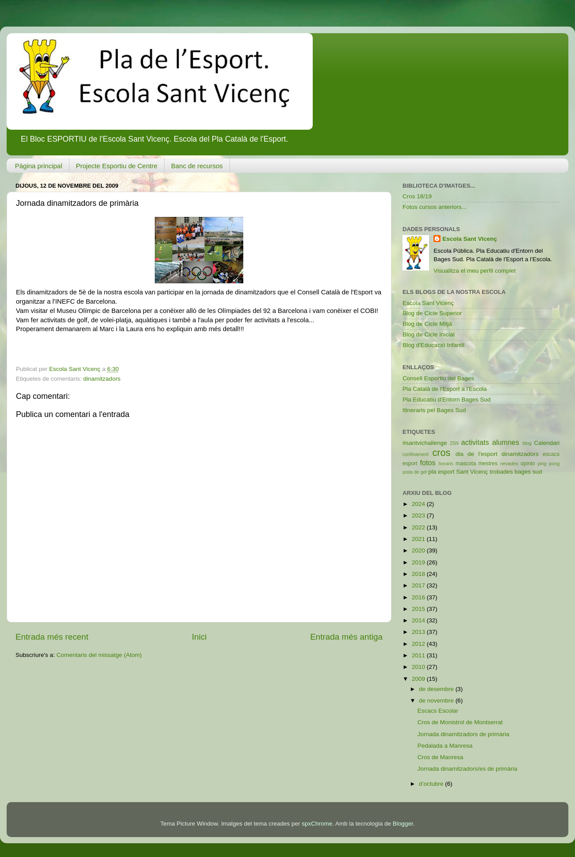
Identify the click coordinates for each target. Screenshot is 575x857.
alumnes (505, 442)
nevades (509, 463)
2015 (419, 609)
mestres (488, 463)
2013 (419, 632)
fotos (428, 463)
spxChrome (317, 823)
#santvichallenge (424, 443)
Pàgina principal (38, 166)
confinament (415, 454)
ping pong (548, 463)
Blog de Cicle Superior (432, 313)
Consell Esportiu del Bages (438, 378)
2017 (419, 585)
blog (526, 443)
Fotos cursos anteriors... (434, 207)
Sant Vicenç (472, 471)
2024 (419, 504)
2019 (419, 562)
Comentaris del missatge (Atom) (99, 655)
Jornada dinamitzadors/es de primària (468, 768)
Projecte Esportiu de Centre (116, 166)
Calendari (547, 443)
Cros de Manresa (441, 757)
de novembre (437, 700)
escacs (551, 454)
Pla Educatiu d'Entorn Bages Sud (446, 399)
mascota (466, 463)
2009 (419, 679)
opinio (528, 463)
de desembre (437, 689)
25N (454, 443)
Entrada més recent (51, 636)
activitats (475, 442)
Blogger (403, 823)
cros (441, 452)
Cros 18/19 (417, 196)
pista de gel (414, 472)
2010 (419, 667)
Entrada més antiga (346, 636)
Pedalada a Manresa (445, 745)
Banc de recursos (197, 166)
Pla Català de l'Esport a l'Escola (444, 389)
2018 (419, 574)
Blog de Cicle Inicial (428, 334)
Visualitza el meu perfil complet (474, 270)
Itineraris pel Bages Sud (434, 410)
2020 (419, 550)
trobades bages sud (516, 471)
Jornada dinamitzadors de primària (464, 734)
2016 (419, 597)
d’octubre (432, 783)
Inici (199, 636)
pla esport (441, 471)
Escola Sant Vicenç (469, 238)
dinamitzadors (101, 378)
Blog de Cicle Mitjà (427, 323)
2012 (419, 644)
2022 (419, 527)
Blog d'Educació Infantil (433, 345)
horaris (446, 463)
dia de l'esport (477, 454)
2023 (419, 515)
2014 (419, 620)
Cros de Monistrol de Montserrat (460, 722)
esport (410, 463)
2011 (419, 655)
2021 (419, 539)
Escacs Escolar (438, 710)
